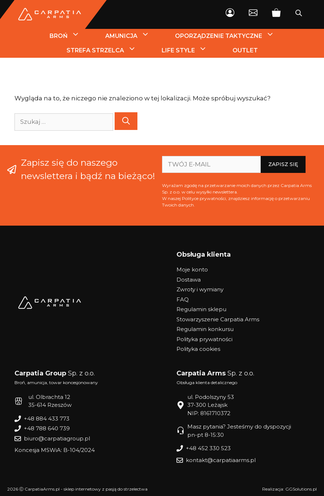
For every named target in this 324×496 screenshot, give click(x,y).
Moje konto (192, 269)
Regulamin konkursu (205, 329)
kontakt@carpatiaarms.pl (221, 460)
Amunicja (133, 36)
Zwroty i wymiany (199, 289)
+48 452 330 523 (208, 448)
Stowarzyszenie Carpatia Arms (217, 319)
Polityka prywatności (204, 339)
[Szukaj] (126, 121)
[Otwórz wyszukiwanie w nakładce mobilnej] (298, 14)
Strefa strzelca (108, 50)
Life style (191, 50)
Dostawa (188, 279)
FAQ (182, 299)
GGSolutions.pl (301, 489)
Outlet (245, 50)
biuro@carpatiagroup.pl (57, 438)
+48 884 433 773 (46, 418)
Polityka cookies (198, 348)
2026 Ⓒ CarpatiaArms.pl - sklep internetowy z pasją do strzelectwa (77, 489)
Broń (71, 36)
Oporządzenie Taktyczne (231, 36)
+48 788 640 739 (47, 428)
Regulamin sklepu (201, 309)
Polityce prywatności (204, 198)
